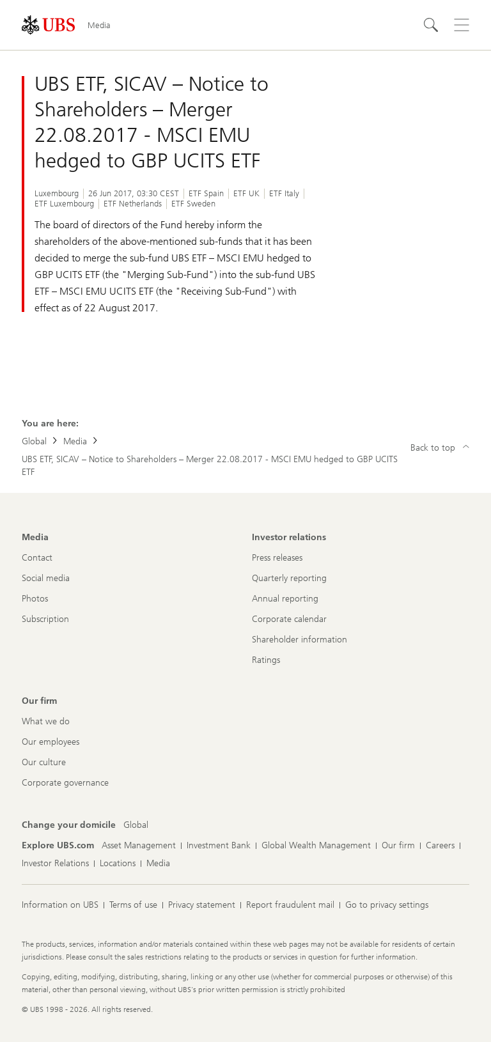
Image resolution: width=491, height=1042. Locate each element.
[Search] (431, 25)
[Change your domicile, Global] (135, 825)
